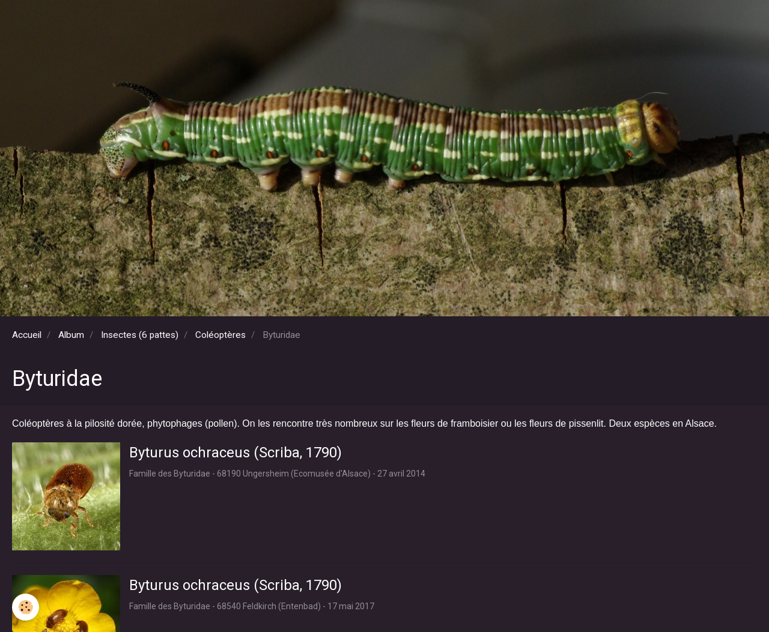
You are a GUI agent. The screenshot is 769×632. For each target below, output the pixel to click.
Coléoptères (220, 335)
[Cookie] (25, 607)
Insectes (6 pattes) (139, 335)
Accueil (26, 335)
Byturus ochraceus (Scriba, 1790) (235, 452)
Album (71, 335)
